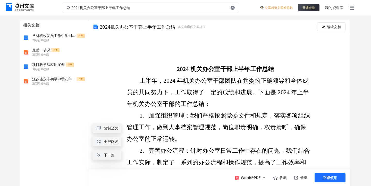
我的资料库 (334, 7)
